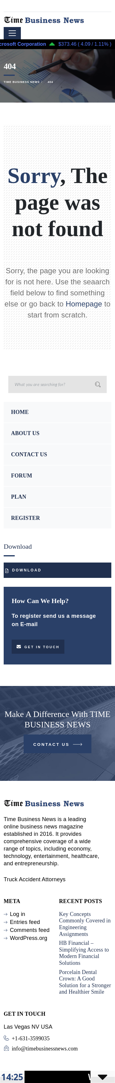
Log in (17, 914)
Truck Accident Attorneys (35, 879)
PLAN (18, 497)
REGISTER (25, 518)
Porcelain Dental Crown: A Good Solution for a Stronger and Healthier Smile (85, 982)
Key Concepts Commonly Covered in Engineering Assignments (85, 924)
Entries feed (25, 922)
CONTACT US (29, 454)
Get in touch (38, 647)
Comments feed (29, 930)
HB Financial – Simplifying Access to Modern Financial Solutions (84, 953)
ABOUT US (25, 433)
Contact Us (58, 746)
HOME (20, 412)
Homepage (84, 304)
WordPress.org (28, 938)
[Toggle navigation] (12, 33)
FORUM (21, 476)
